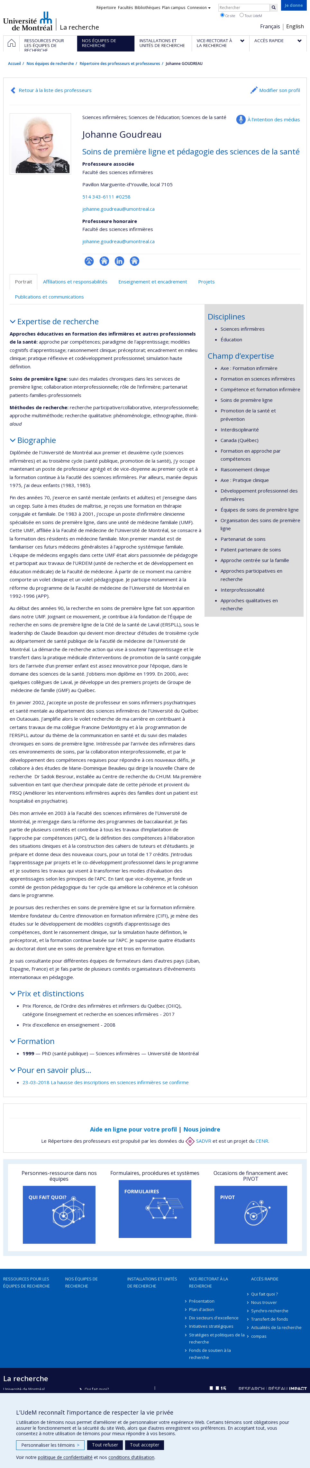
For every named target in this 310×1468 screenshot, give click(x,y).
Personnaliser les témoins (50, 1445)
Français (270, 26)
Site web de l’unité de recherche (104, 261)
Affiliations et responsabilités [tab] (75, 281)
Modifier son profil (279, 90)
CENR (262, 1141)
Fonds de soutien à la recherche (210, 1353)
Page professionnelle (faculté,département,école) (89, 261)
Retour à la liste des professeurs (55, 90)
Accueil (14, 63)
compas (259, 1336)
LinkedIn (119, 261)
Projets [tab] (206, 281)
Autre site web (135, 261)
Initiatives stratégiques (211, 1326)
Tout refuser (105, 1445)
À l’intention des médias (274, 119)
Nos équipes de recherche (50, 63)
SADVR (198, 1141)
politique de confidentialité (65, 1457)
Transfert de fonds (269, 1319)
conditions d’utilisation (131, 1457)
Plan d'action (201, 1309)
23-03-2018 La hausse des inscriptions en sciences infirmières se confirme (106, 1082)
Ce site (227, 15)
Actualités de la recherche (276, 1327)
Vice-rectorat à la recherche (208, 1282)
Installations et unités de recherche (152, 1282)
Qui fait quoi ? (264, 1294)
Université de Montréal (27, 21)
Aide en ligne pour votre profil (133, 1129)
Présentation (201, 1301)
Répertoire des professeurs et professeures (120, 63)
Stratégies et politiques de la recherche (217, 1338)
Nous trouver (264, 1302)
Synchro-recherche (269, 1311)
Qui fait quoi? (97, 1389)
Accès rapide (264, 1279)
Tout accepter (144, 1445)
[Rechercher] (274, 8)
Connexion (199, 7)
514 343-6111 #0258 (106, 196)
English (295, 26)
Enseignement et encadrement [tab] (152, 281)
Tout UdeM (251, 15)
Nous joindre (201, 1129)
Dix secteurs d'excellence (214, 1318)
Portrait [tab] (23, 281)
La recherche (79, 27)
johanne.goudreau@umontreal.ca (118, 209)
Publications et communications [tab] (49, 296)
